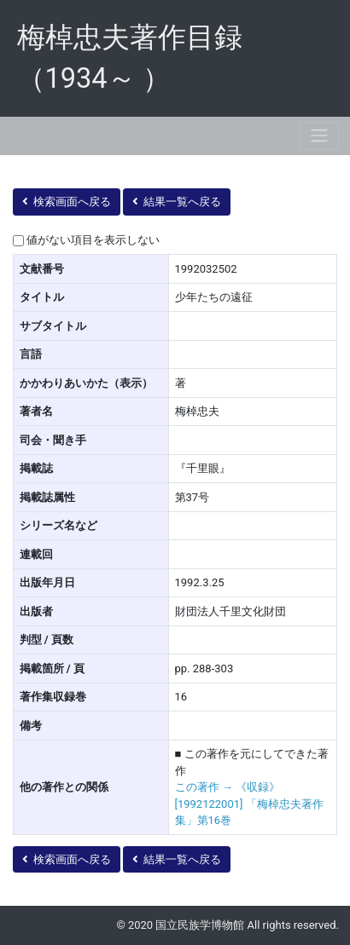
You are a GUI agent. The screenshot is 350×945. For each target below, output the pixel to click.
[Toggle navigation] (319, 136)
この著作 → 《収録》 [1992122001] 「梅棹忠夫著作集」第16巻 (249, 804)
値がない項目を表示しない (93, 239)
